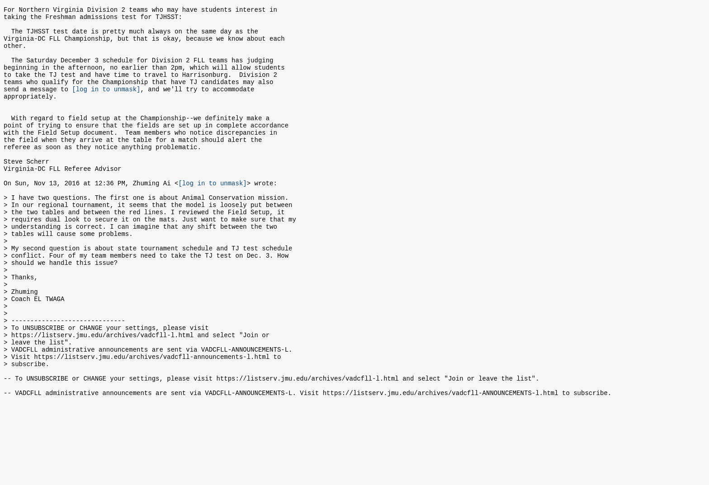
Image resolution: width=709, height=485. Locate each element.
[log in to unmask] (106, 105)
